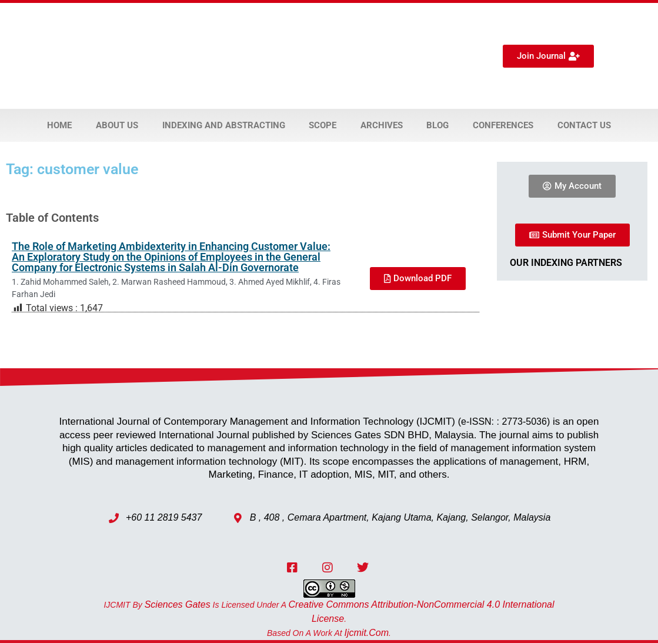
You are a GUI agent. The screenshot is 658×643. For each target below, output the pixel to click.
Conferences (503, 125)
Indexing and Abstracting (223, 125)
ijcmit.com (367, 633)
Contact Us (584, 125)
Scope (322, 125)
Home (59, 125)
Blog (437, 125)
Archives (381, 125)
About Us (117, 125)
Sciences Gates (178, 604)
